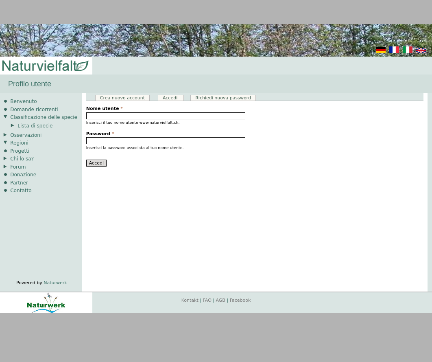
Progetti (19, 151)
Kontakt (190, 300)
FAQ (207, 300)
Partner (19, 183)
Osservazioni (25, 135)
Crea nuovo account (122, 98)
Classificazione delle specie (43, 117)
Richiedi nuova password (223, 98)
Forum (18, 167)
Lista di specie (34, 126)
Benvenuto (23, 101)
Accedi (173, 98)
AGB (220, 300)
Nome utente (104, 108)
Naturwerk (55, 282)
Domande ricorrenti (34, 109)
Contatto (21, 190)
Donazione (23, 175)
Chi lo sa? (22, 159)
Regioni (19, 143)
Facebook (240, 300)
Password (100, 133)
